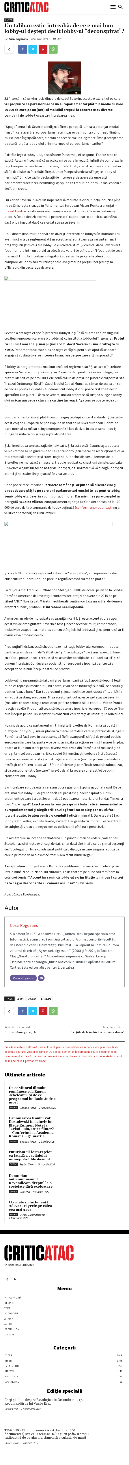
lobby (20, 998)
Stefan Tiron (26, 1164)
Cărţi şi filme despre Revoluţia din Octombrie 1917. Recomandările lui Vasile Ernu (43, 1402)
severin (32, 998)
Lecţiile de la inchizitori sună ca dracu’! (98, 1032)
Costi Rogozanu (18, 39)
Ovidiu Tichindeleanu (32, 1215)
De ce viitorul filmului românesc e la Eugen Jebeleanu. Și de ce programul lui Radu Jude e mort (32, 1095)
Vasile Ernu (11, 1409)
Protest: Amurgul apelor (21, 1032)
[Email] (41, 978)
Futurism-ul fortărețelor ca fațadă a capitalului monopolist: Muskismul (30, 1155)
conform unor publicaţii (94, 507)
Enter (8, 20)
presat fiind (13, 211)
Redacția (24, 1192)
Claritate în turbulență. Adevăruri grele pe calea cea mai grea (30, 1206)
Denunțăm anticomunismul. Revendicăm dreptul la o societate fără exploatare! (31, 1181)
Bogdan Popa (27, 1108)
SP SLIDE (46, 998)
